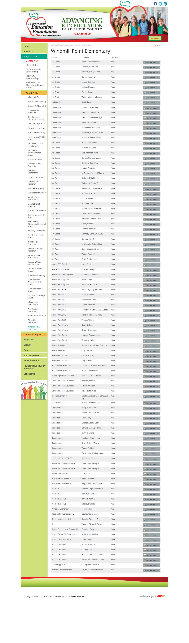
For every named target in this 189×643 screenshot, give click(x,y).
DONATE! (155, 38)
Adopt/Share (152, 63)
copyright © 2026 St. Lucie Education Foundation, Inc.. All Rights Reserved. (54, 633)
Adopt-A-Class (69, 45)
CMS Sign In (22, 616)
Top (52, 45)
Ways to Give (59, 45)
